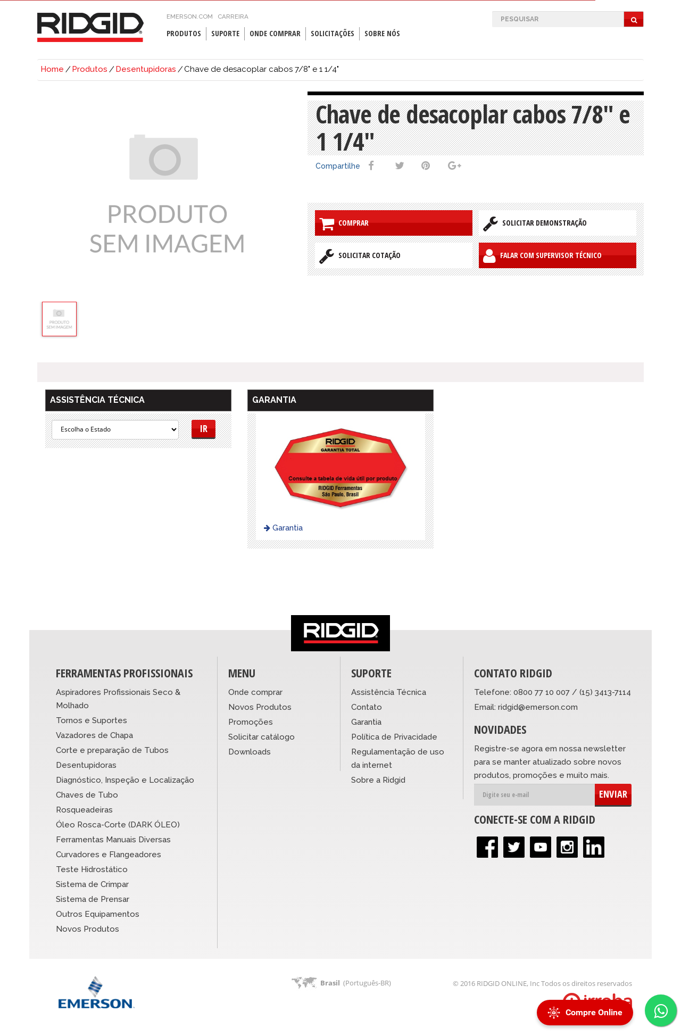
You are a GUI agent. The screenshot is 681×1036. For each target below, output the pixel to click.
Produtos (184, 33)
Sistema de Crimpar (92, 884)
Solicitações (332, 33)
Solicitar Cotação (360, 256)
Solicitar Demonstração (535, 223)
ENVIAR (613, 794)
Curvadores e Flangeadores (108, 854)
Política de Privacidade (394, 737)
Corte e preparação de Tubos (112, 750)
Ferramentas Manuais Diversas (113, 839)
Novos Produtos (87, 929)
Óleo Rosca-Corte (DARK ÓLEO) (118, 825)
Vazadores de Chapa (94, 735)
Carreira (233, 16)
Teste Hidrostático (92, 869)
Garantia (283, 528)
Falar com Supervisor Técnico (542, 256)
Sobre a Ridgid (378, 780)
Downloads (249, 752)
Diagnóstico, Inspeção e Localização (125, 780)
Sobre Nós (382, 33)
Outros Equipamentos (97, 914)
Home (52, 69)
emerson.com (190, 16)
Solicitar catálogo (261, 737)
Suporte (225, 33)
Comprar (344, 223)
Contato (366, 707)
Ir (203, 428)
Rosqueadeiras (84, 810)
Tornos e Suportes (91, 720)
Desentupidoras (145, 69)
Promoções (250, 722)
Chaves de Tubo (87, 795)
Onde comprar (255, 692)
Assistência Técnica (388, 692)
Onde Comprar (275, 33)
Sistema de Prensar (92, 899)
